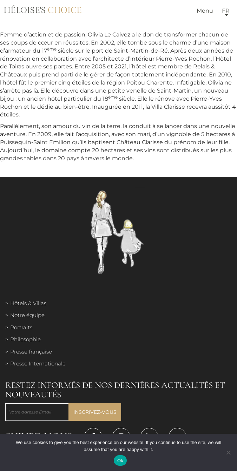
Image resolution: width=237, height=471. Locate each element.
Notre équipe (27, 315)
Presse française (31, 351)
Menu (205, 10)
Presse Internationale (38, 363)
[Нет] (228, 452)
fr (226, 10)
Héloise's (43, 10)
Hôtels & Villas (28, 303)
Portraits (21, 327)
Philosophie (25, 339)
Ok (120, 460)
